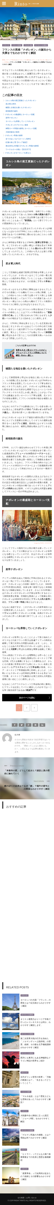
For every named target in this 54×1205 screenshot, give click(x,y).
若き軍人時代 (11, 104)
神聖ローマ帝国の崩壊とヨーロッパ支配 (21, 128)
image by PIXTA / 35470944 (43, 543)
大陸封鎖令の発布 (12, 132)
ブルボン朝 (28, 45)
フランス (6, 45)
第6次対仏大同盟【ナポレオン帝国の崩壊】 (22, 146)
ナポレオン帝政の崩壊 (13, 135)
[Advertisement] (27, 897)
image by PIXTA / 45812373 (43, 206)
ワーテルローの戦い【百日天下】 (19, 149)
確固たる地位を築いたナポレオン (19, 107)
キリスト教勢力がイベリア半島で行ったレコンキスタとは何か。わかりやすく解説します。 (35, 1021)
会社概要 (21, 1198)
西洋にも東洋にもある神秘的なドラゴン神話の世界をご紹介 (35, 1059)
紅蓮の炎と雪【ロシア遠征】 (17, 142)
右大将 (17, 735)
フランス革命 (17, 45)
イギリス (24, 1111)
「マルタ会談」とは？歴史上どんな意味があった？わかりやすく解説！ (35, 1099)
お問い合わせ (31, 1198)
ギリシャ (24, 1072)
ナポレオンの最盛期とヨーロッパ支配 (20, 114)
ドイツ (24, 1149)
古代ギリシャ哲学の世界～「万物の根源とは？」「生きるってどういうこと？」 (35, 1079)
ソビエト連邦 (26, 1092)
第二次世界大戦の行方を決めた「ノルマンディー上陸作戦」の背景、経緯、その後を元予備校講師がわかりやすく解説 (35, 1043)
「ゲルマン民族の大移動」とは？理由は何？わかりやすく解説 (35, 1136)
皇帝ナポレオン (12, 118)
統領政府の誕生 (12, 111)
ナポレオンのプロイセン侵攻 (17, 125)
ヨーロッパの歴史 (41, 45)
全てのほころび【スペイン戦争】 (19, 139)
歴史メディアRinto (9, 60)
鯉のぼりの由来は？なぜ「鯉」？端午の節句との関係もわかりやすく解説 (27, 787)
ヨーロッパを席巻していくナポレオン (20, 121)
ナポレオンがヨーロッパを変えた (18, 153)
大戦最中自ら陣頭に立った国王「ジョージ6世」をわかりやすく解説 (35, 1118)
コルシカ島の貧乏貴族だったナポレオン (20, 100)
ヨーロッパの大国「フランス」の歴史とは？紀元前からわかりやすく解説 (35, 1002)
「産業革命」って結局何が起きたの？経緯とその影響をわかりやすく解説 (35, 1176)
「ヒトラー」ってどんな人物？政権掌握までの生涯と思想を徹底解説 (35, 1156)
